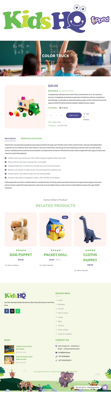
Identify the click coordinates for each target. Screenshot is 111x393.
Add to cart (74, 115)
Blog (59, 322)
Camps (60, 318)
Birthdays (61, 304)
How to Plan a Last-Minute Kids (24, 359)
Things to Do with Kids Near (24, 349)
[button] (87, 117)
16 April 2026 (21, 364)
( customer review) (66, 90)
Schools (61, 309)
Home (40, 62)
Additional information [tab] (31, 138)
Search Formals (71, 373)
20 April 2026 (21, 353)
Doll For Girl (52, 62)
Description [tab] (10, 138)
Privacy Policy (63, 331)
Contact (61, 326)
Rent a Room (63, 313)
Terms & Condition (65, 335)
